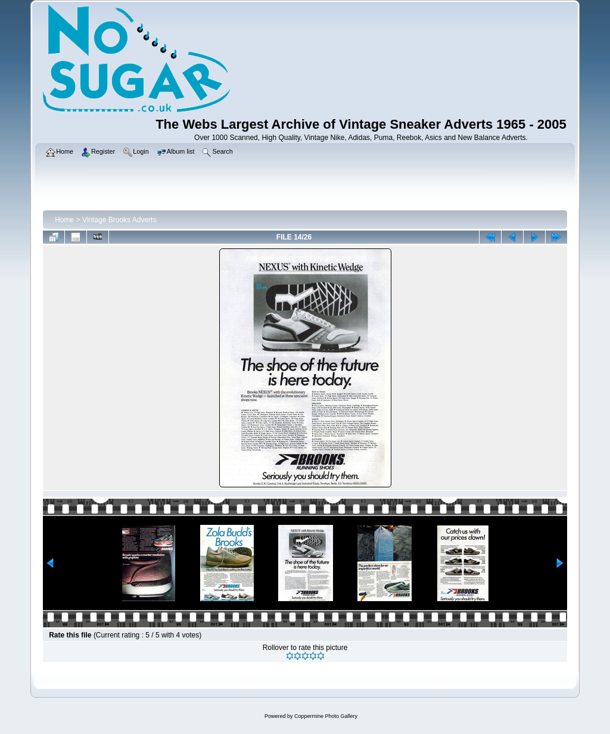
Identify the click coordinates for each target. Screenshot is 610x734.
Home (64, 220)
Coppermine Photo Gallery (325, 716)
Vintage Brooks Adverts (119, 220)
